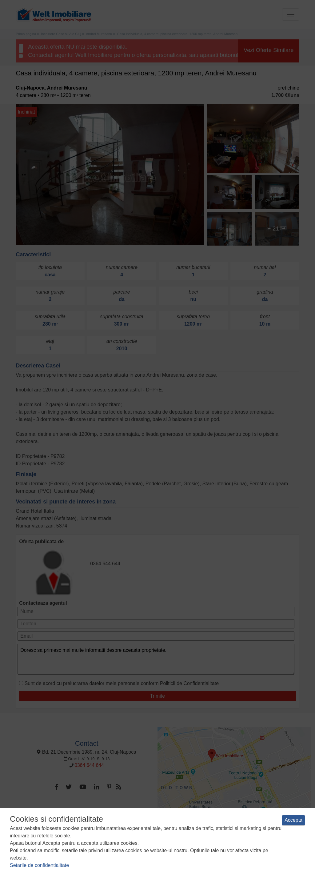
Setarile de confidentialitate (39, 865)
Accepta (293, 820)
